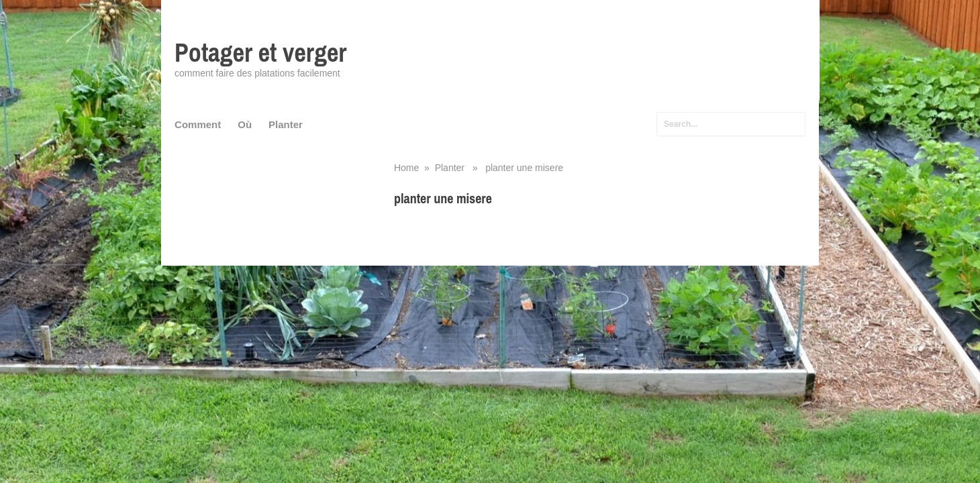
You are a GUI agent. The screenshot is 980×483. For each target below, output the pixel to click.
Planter (285, 124)
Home (406, 167)
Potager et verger (260, 53)
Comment (198, 124)
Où (245, 124)
